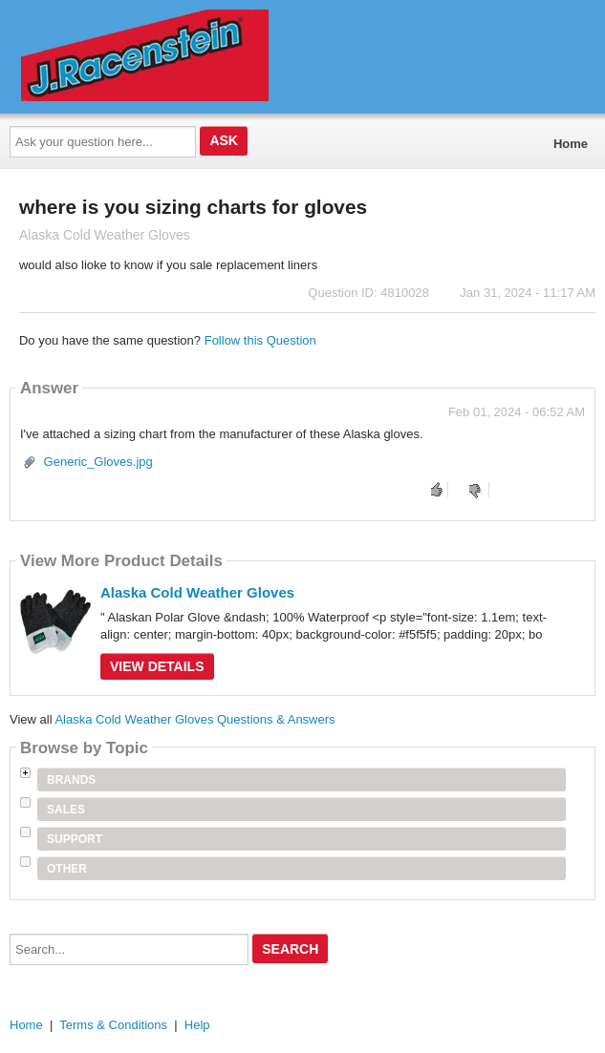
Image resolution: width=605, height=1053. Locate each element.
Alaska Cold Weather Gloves (197, 592)
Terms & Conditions (113, 1025)
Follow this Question (260, 340)
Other (67, 868)
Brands (71, 780)
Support (74, 839)
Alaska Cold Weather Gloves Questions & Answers (194, 719)
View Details (157, 666)
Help (197, 1025)
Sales (66, 809)
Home (570, 144)
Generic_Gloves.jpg (98, 461)
